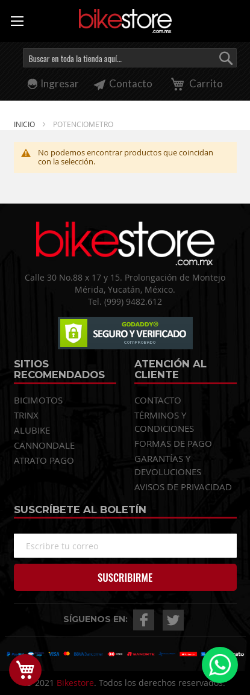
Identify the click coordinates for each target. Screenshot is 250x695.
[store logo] (125, 21)
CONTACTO (157, 400)
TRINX (26, 415)
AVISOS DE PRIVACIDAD (183, 487)
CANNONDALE (44, 445)
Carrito (195, 83)
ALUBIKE (32, 430)
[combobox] (130, 57)
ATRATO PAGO (44, 460)
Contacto (122, 83)
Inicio (25, 124)
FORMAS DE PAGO (173, 443)
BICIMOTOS (38, 400)
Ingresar (59, 83)
